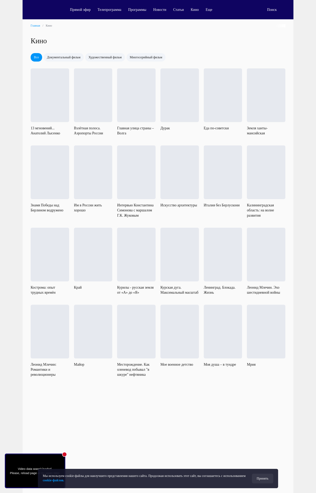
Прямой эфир (80, 10)
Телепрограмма (109, 10)
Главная (35, 25)
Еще (211, 10)
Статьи (178, 10)
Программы (137, 10)
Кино (195, 10)
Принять (262, 478)
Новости (159, 10)
